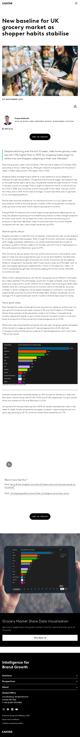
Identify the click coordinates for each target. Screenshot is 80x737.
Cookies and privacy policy (12, 723)
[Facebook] (7, 710)
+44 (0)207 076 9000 (13, 703)
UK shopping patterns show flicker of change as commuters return (39, 493)
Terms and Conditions (10, 719)
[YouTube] (12, 710)
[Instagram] (3, 710)
